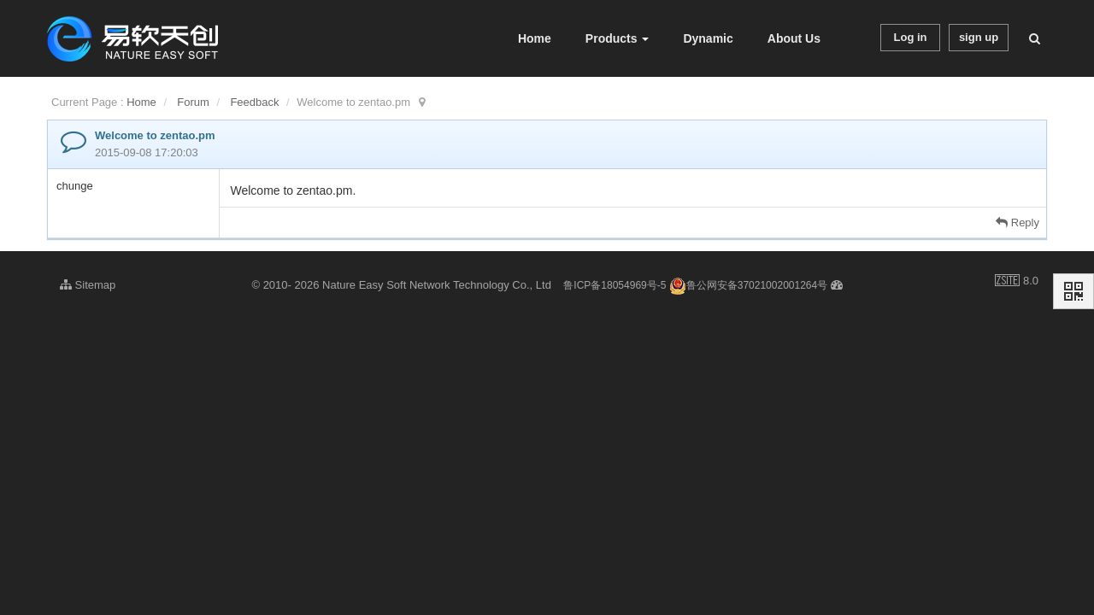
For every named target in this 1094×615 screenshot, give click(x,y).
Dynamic (707, 38)
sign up (978, 37)
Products (617, 38)
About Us (794, 38)
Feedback (254, 102)
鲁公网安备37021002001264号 (748, 285)
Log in (910, 37)
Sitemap (87, 284)
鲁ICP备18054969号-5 (614, 285)
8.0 (1016, 282)
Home (534, 38)
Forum (193, 102)
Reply (1017, 222)
